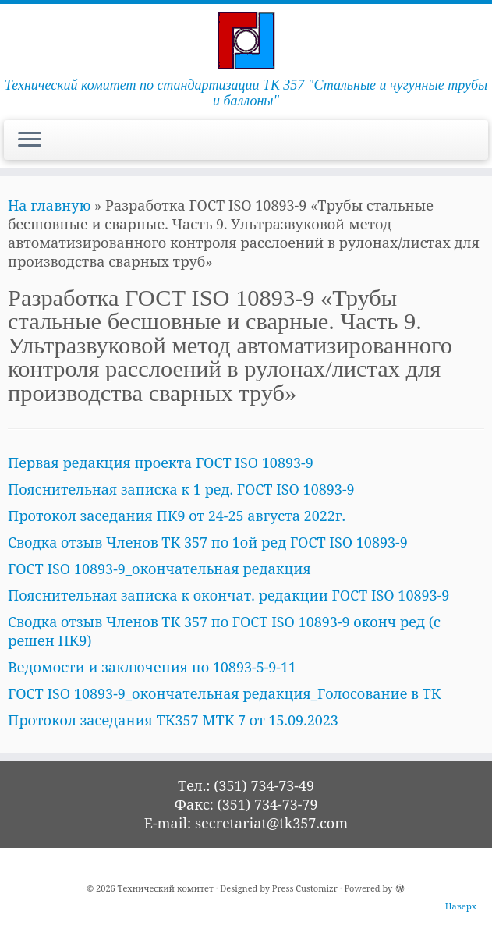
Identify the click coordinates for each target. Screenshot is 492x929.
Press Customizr (305, 888)
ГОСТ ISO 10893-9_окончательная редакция (159, 568)
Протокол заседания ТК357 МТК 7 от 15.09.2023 (173, 720)
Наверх (460, 906)
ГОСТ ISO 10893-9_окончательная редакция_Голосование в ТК (224, 693)
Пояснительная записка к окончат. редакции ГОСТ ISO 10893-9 (228, 595)
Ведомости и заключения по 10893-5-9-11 (152, 667)
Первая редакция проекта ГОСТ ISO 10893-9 (160, 462)
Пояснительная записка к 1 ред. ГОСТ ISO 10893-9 (181, 489)
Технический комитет (166, 888)
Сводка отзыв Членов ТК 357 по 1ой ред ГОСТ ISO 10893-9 (208, 542)
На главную (49, 205)
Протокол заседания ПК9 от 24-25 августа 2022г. (176, 515)
